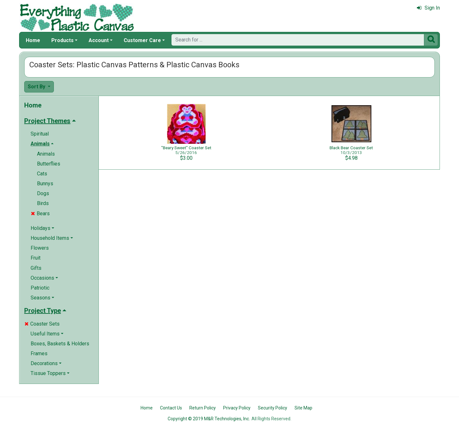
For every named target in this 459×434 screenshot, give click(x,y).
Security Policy (272, 407)
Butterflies (48, 164)
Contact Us (171, 407)
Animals (46, 154)
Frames (39, 353)
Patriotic (40, 288)
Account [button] (99, 40)
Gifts (36, 268)
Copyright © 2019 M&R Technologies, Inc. (209, 418)
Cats (42, 174)
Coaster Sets (42, 324)
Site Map (303, 407)
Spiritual (40, 134)
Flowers (40, 248)
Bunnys (45, 183)
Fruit (35, 258)
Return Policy (202, 407)
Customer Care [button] (142, 40)
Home (33, 40)
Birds (43, 203)
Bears (40, 213)
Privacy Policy (237, 407)
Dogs (43, 193)
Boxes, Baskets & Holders (60, 344)
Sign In (428, 8)
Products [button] (62, 40)
